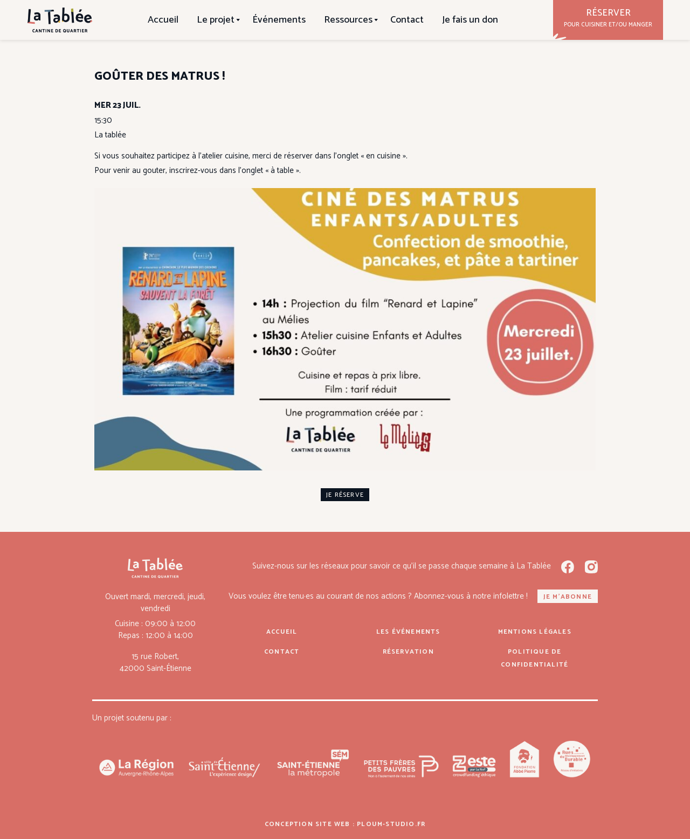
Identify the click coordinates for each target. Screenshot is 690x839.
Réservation (408, 652)
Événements (279, 20)
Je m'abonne (567, 597)
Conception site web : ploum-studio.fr (345, 824)
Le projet (215, 20)
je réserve (345, 495)
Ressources (348, 20)
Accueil (163, 20)
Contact (407, 20)
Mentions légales (534, 632)
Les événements (408, 632)
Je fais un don (470, 20)
